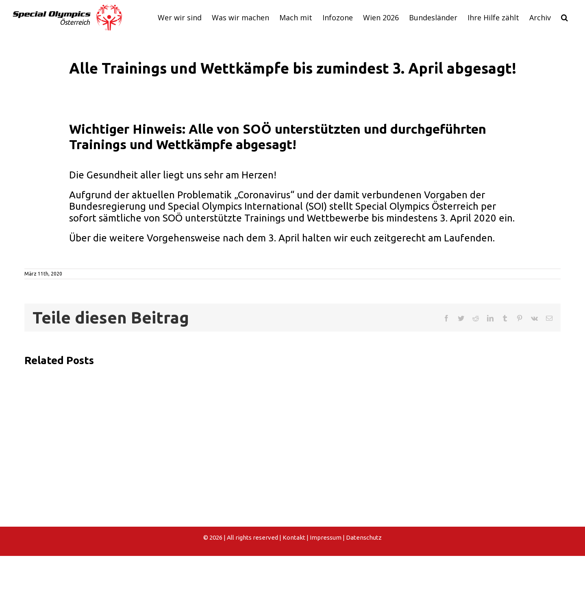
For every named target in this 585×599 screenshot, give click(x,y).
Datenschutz (364, 537)
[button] (564, 17)
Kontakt (294, 537)
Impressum (325, 537)
